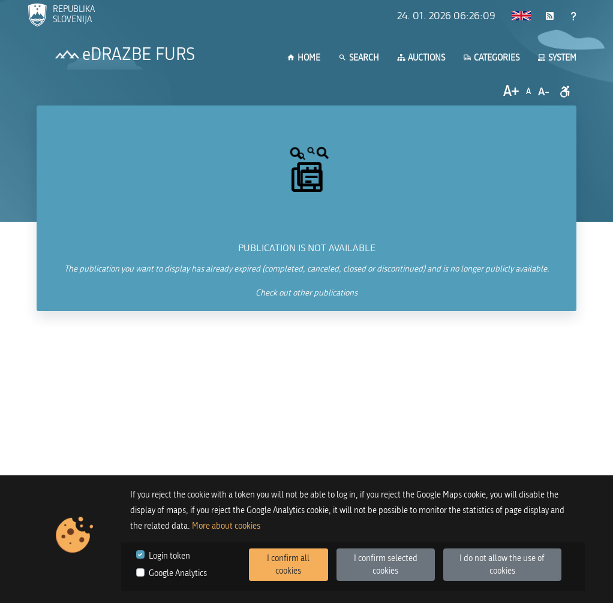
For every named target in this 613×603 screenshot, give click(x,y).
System (556, 58)
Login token (169, 556)
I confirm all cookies (288, 564)
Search (358, 58)
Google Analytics (178, 573)
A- (543, 91)
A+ (511, 91)
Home (303, 58)
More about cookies (226, 526)
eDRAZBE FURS (138, 54)
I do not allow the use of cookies (502, 564)
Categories (491, 58)
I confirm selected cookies (385, 564)
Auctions (421, 58)
